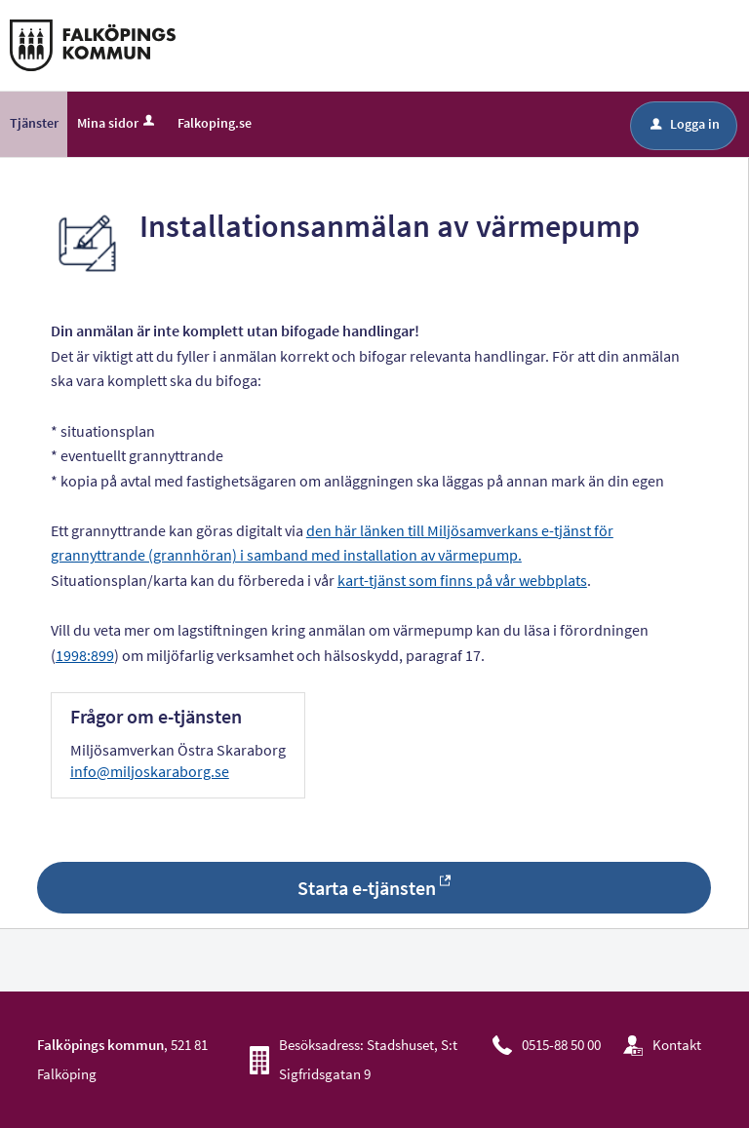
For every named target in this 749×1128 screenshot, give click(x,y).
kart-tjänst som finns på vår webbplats (462, 580)
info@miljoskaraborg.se (149, 771)
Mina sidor (117, 123)
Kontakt (676, 1044)
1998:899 (85, 655)
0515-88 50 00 (561, 1044)
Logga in (685, 124)
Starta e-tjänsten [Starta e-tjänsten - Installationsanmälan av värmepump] (366, 887)
